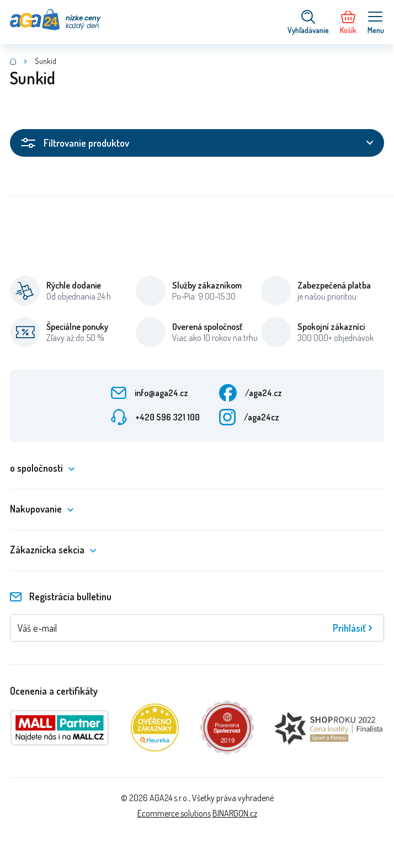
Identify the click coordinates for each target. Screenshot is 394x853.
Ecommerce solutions (174, 813)
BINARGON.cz (234, 813)
